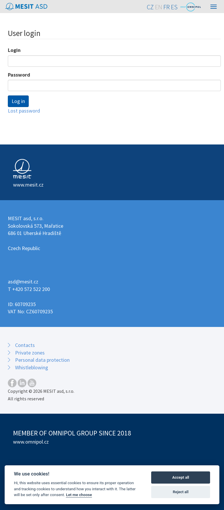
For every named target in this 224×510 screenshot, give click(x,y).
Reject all (181, 492)
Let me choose (79, 494)
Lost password (24, 110)
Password (19, 74)
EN (158, 7)
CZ (150, 7)
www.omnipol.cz (31, 441)
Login (14, 50)
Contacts (25, 345)
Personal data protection (42, 360)
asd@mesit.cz (23, 281)
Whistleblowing (31, 367)
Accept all (180, 477)
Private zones (30, 352)
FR (166, 7)
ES (174, 7)
